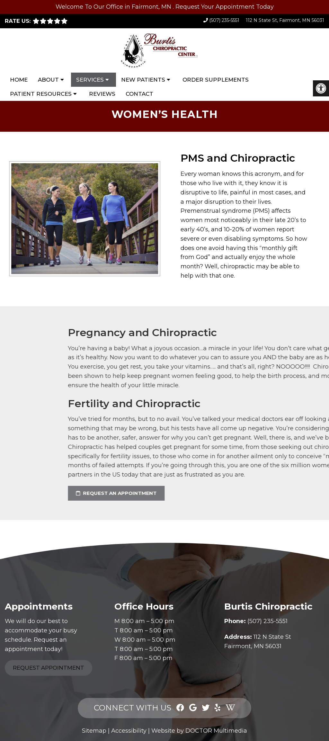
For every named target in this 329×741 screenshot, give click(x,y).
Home (19, 79)
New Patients (143, 79)
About (48, 79)
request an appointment (230, 493)
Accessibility (129, 730)
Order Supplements (215, 79)
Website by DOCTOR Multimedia (199, 730)
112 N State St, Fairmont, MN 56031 (285, 20)
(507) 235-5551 (224, 20)
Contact (139, 94)
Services (90, 79)
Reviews (102, 94)
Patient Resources (41, 94)
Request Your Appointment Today (224, 6)
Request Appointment (48, 668)
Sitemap (94, 730)
